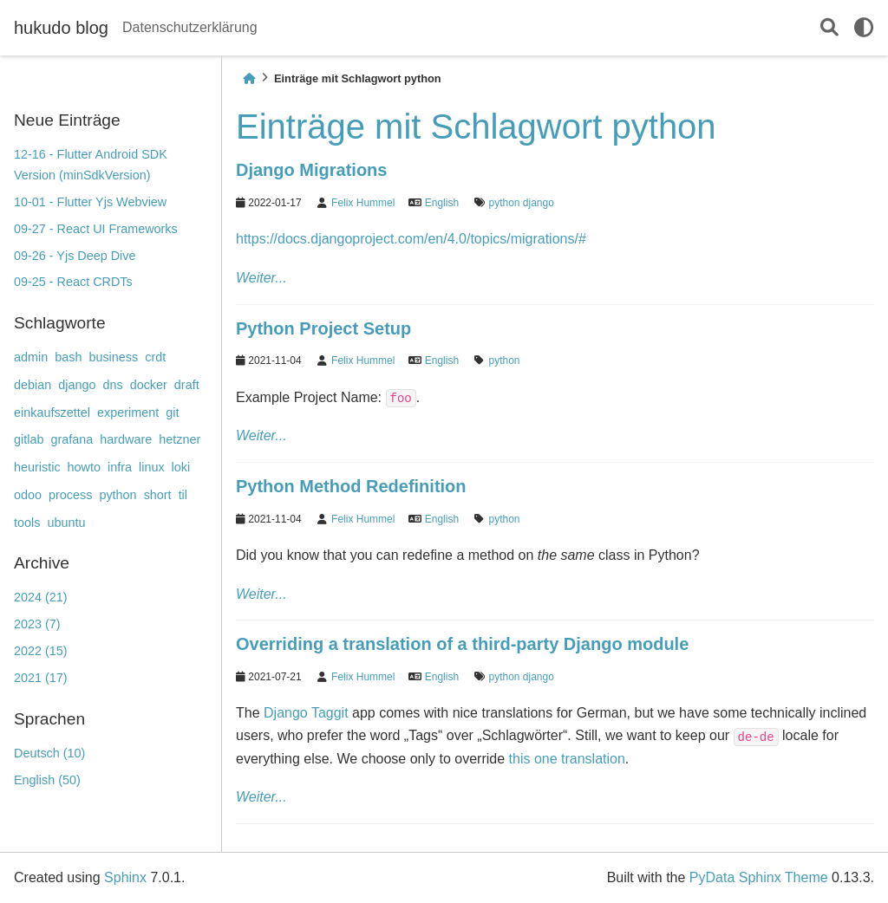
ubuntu (66, 522)
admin (31, 357)
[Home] (249, 78)
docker (148, 385)
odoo (28, 495)
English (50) (47, 780)
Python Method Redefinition (351, 486)
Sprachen (49, 719)
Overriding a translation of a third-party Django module (462, 643)
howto (84, 467)
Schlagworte (60, 323)
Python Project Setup (323, 328)
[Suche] (829, 28)
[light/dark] (863, 27)
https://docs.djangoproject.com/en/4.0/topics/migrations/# (411, 238)
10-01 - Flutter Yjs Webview (90, 202)
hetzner (179, 439)
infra (120, 467)
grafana (71, 439)
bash (68, 357)
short (158, 495)
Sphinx (125, 877)
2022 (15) (41, 651)
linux (152, 467)
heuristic (37, 467)
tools (27, 522)
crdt (155, 357)
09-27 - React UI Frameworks (96, 229)
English (442, 203)
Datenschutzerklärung (190, 27)
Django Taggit (306, 712)
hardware (126, 439)
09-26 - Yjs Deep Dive (75, 256)
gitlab (28, 439)
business (113, 357)
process (70, 495)
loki (181, 467)
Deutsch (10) (49, 753)
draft (186, 385)
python (117, 495)
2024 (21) (41, 597)
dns (112, 385)
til (183, 495)
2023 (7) (37, 624)
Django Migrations (311, 169)
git (172, 412)
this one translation (567, 758)
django (76, 385)
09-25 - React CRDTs (73, 282)
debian (32, 385)
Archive (41, 563)
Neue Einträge (67, 120)
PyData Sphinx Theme (758, 877)
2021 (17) (41, 678)
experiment (128, 412)
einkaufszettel (52, 412)
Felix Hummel (363, 203)
